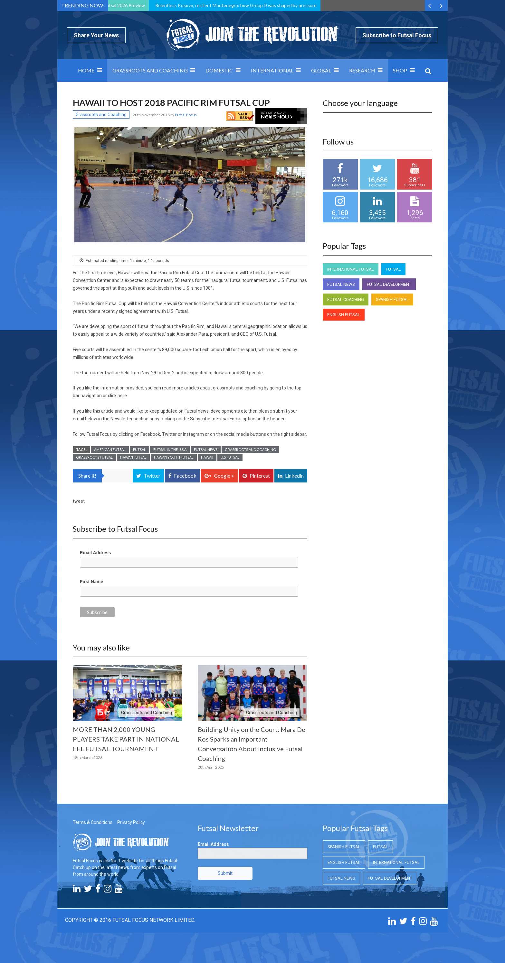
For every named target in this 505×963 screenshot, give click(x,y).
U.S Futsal (230, 457)
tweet (79, 501)
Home (86, 70)
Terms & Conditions (92, 822)
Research (362, 70)
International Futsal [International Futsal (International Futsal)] (350, 269)
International (272, 70)
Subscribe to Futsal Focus (396, 35)
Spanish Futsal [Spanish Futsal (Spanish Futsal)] (392, 299)
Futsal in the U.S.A (169, 449)
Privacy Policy (131, 822)
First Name (91, 581)
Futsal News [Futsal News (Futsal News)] (341, 284)
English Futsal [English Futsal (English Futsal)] (343, 314)
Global (321, 70)
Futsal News (205, 449)
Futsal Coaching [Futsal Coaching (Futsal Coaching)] (345, 299)
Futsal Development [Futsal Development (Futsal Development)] (389, 284)
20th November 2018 (151, 114)
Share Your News (96, 35)
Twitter (169, 434)
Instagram (193, 434)
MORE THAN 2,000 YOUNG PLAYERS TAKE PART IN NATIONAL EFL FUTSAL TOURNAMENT (126, 739)
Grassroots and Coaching (150, 70)
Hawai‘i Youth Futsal (174, 457)
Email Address (95, 552)
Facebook (150, 434)
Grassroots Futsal (94, 457)
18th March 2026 (87, 757)
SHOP (400, 70)
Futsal (139, 449)
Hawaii (207, 457)
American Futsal (110, 449)
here (122, 395)
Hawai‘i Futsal (133, 457)
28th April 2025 (211, 767)
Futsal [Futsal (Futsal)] (393, 269)
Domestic (219, 70)
